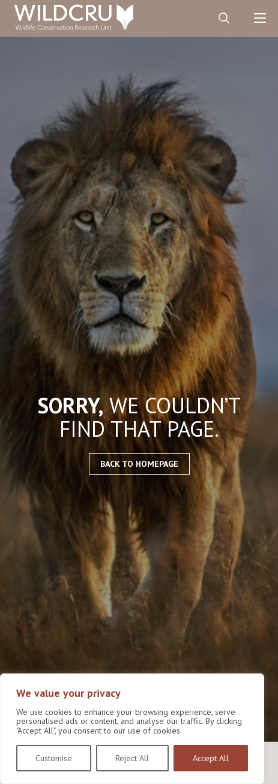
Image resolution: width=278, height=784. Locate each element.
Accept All (211, 758)
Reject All (132, 758)
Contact (188, 18)
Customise (53, 758)
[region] (132, 728)
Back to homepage (139, 463)
